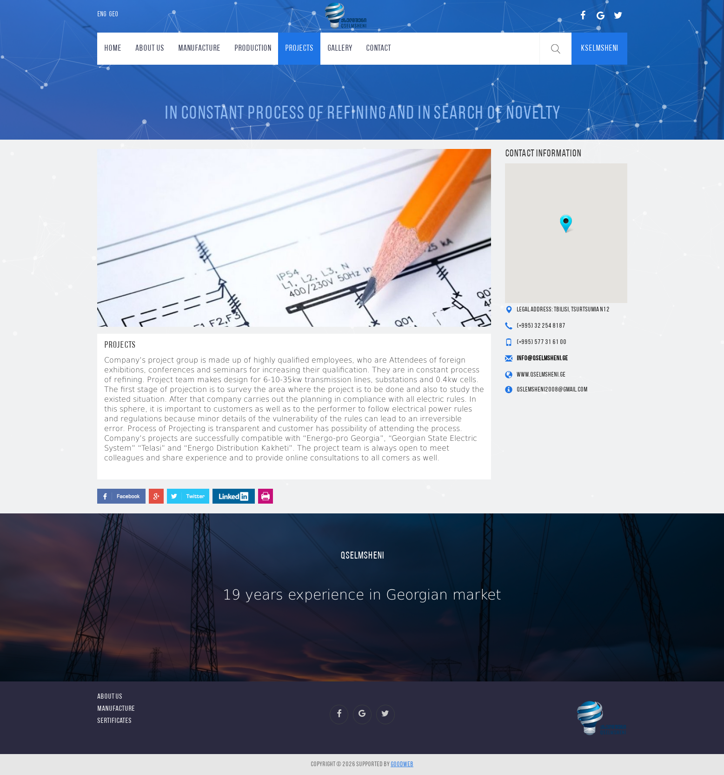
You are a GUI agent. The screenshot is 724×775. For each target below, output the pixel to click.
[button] (566, 224)
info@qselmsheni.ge (542, 358)
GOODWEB (402, 764)
